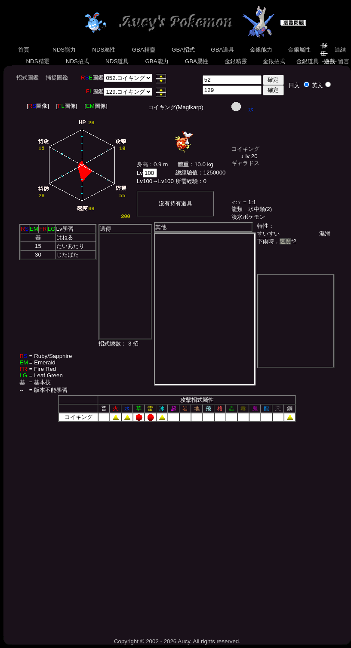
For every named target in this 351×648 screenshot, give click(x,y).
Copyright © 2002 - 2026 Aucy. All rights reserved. (177, 641)
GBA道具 (222, 49)
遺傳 (105, 229)
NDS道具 (117, 61)
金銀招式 (273, 61)
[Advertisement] (92, 527)
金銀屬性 (299, 49)
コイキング (245, 149)
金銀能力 (261, 49)
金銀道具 (307, 61)
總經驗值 (187, 172)
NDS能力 (64, 49)
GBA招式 (183, 49)
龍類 (237, 209)
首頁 (24, 49)
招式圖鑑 (27, 77)
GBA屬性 (196, 61)
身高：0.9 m (152, 164)
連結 (340, 49)
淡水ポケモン (248, 217)
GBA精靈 (143, 49)
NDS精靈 (38, 61)
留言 (343, 61)
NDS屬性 (104, 49)
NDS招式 (77, 61)
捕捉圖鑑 (57, 77)
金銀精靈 (235, 61)
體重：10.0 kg (195, 164)
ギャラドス (245, 163)
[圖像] (38, 106)
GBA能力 (157, 61)
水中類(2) (260, 209)
